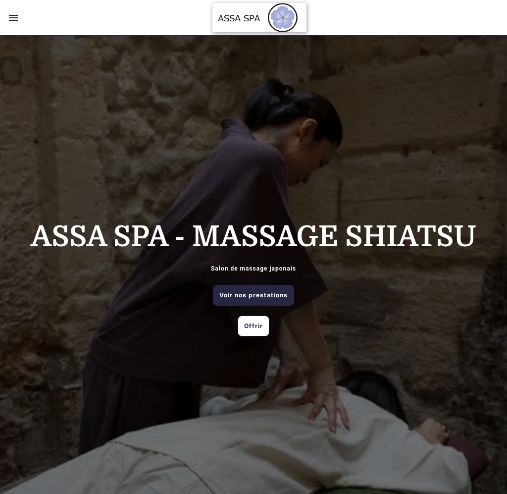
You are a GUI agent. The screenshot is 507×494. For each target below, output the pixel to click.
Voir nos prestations (253, 295)
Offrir (253, 325)
